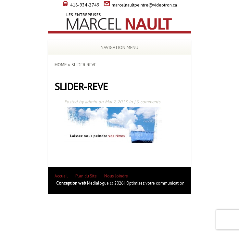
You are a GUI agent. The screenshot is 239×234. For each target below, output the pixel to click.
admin (91, 102)
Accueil (61, 176)
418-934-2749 (80, 5)
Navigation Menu (115, 47)
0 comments (148, 102)
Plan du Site (86, 176)
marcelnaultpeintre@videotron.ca (140, 5)
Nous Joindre (116, 176)
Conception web (71, 183)
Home (61, 65)
